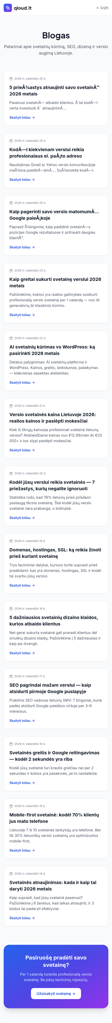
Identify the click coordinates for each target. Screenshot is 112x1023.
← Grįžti (102, 8)
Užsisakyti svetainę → (56, 993)
